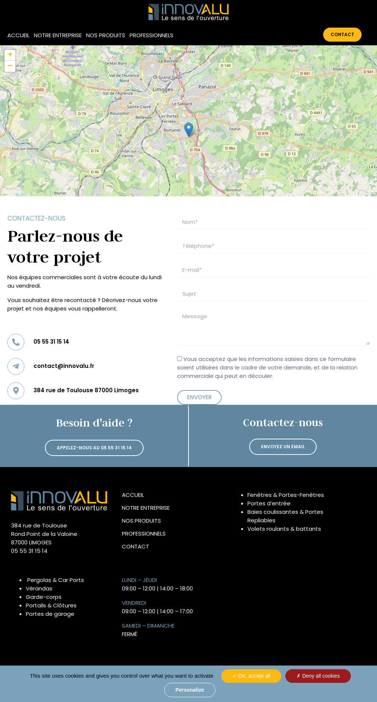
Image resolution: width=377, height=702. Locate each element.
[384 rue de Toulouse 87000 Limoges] (15, 390)
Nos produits (105, 35)
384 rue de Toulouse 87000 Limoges (86, 390)
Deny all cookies (318, 676)
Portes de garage (50, 614)
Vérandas (39, 588)
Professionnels (151, 35)
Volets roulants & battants (284, 529)
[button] (188, 129)
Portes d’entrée (268, 503)
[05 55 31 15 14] (15, 342)
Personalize (190, 690)
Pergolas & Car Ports (55, 580)
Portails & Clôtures (51, 605)
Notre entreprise (58, 35)
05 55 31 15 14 (51, 341)
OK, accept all (251, 676)
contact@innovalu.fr (64, 366)
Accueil (18, 35)
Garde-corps (43, 597)
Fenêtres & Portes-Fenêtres (285, 495)
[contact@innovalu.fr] (15, 366)
